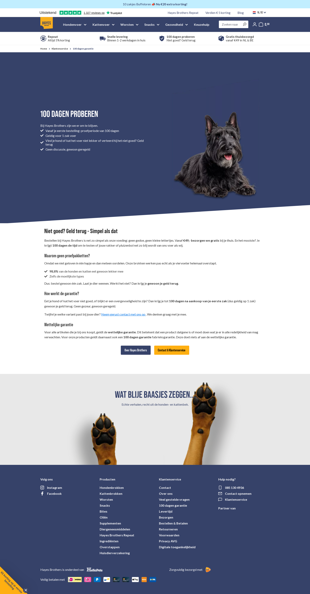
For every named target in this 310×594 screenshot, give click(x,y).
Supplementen (110, 523)
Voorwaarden (169, 535)
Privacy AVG (168, 541)
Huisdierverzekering (115, 553)
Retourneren (168, 529)
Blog (240, 12)
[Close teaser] (25, 590)
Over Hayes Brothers (136, 350)
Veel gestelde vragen (174, 499)
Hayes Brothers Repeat (183, 12)
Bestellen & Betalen (173, 523)
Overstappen (110, 547)
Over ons (166, 493)
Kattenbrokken (111, 493)
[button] (14, 580)
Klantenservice (236, 499)
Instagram (54, 487)
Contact (165, 487)
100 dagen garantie (173, 505)
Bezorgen (166, 517)
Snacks (105, 505)
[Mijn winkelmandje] (264, 24)
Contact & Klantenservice (171, 350)
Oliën (104, 517)
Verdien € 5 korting (218, 12)
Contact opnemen (238, 493)
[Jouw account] (254, 24)
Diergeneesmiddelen (115, 529)
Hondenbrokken (112, 487)
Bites (103, 511)
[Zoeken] (244, 24)
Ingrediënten (109, 541)
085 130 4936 (234, 487)
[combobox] (230, 24)
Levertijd (165, 511)
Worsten (106, 499)
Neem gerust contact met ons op (123, 314)
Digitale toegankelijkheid (177, 547)
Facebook (54, 493)
